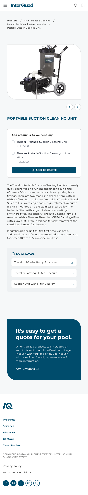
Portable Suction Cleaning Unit (24, 27)
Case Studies (11, 445)
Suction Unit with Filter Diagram (44, 283)
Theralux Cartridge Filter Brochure (44, 273)
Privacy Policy (12, 466)
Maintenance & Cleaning (37, 20)
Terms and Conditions (17, 472)
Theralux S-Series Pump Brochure (44, 262)
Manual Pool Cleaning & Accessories (26, 24)
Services (8, 426)
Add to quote (44, 170)
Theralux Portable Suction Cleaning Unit (42, 144)
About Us (9, 432)
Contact (8, 439)
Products (12, 20)
